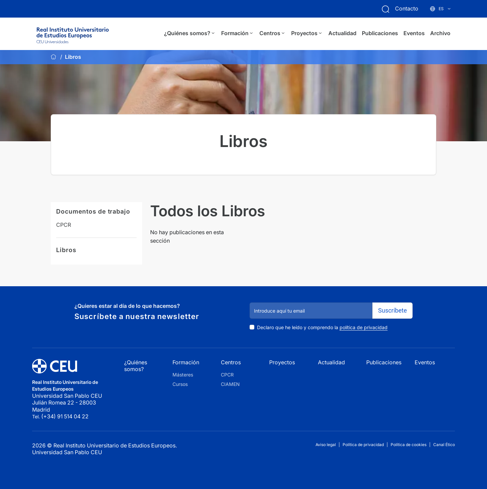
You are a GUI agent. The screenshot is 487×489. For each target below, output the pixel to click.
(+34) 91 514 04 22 (65, 416)
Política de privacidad (363, 444)
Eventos (414, 33)
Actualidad (342, 33)
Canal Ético (444, 444)
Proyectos (307, 33)
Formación (237, 33)
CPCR (63, 224)
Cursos (180, 384)
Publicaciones (380, 33)
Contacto (406, 8)
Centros (272, 33)
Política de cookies (408, 444)
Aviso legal (326, 444)
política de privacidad (364, 327)
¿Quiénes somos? (190, 33)
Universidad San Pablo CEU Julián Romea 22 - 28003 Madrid (67, 402)
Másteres (182, 374)
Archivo (440, 33)
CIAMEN (230, 384)
